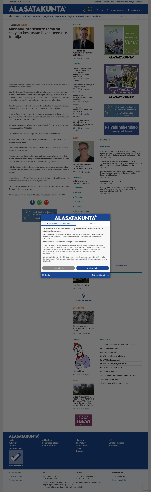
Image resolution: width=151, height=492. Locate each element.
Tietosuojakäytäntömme (100, 275)
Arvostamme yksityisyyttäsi (58, 223)
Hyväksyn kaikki (92, 268)
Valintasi (93, 224)
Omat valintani (58, 268)
